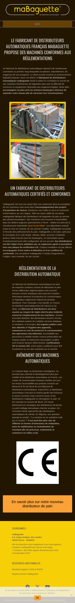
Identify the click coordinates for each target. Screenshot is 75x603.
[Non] (71, 595)
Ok (37, 598)
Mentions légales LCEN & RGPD (27, 569)
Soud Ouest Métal (36, 225)
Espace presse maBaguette (25, 574)
